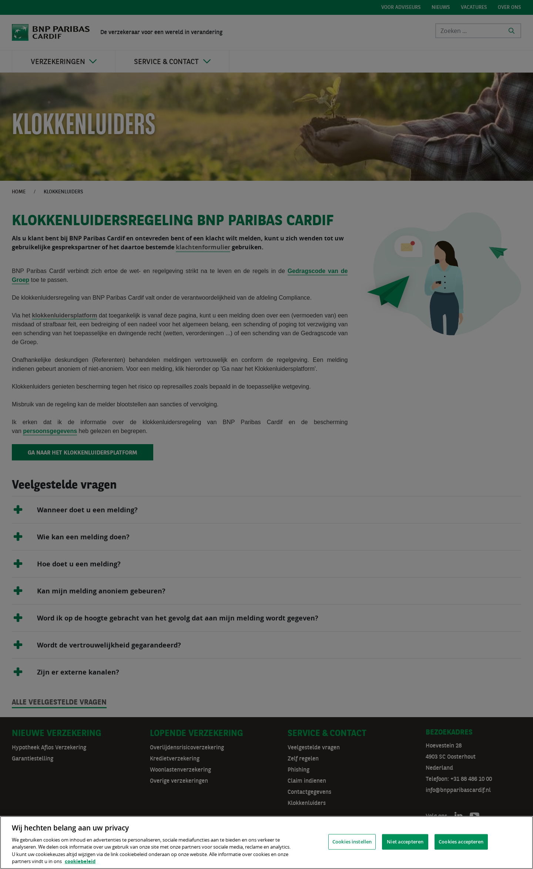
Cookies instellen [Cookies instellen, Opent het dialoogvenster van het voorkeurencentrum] (352, 841)
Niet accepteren (405, 841)
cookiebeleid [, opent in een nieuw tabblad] (80, 861)
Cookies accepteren (461, 841)
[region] (266, 842)
